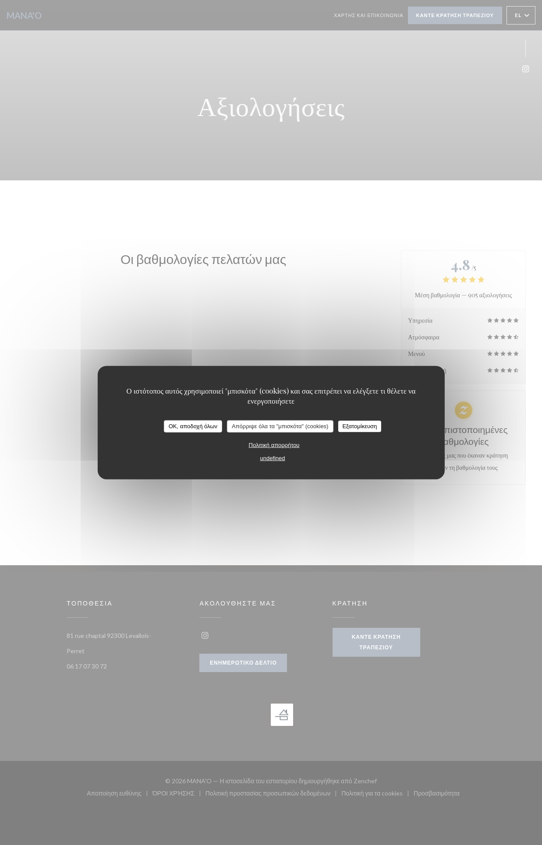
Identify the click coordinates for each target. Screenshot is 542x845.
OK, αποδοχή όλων (193, 426)
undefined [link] (272, 457)
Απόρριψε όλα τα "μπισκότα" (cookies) (280, 426)
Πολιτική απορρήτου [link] (274, 444)
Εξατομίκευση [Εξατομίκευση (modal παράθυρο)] (359, 426)
